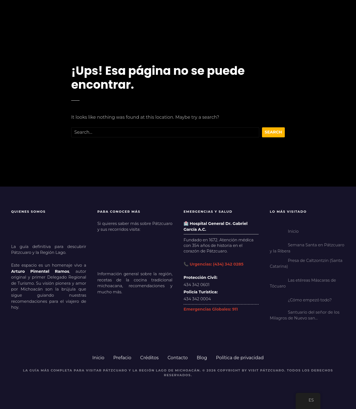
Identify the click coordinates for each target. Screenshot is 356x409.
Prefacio (122, 357)
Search (273, 132)
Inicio (98, 357)
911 (235, 309)
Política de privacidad (240, 357)
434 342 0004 (197, 298)
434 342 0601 (196, 284)
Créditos (149, 357)
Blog (202, 357)
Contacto (177, 357)
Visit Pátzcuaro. (267, 370)
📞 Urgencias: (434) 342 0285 (213, 264)
